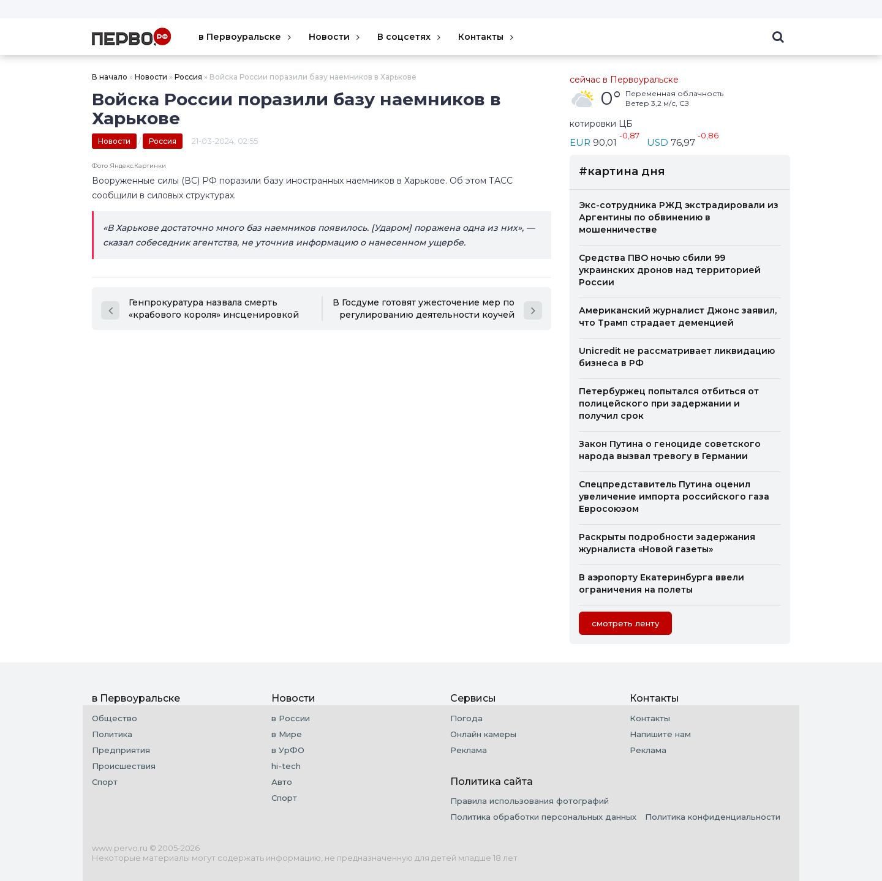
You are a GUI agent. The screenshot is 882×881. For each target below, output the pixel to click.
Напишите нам (660, 734)
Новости (335, 36)
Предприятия (121, 750)
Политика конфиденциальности (712, 817)
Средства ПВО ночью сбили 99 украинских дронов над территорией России (670, 270)
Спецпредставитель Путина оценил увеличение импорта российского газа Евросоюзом (674, 496)
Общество (114, 718)
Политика (112, 734)
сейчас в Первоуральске (624, 79)
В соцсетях (410, 36)
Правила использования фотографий (529, 801)
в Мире (286, 734)
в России (290, 718)
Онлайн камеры (483, 734)
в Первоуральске (245, 36)
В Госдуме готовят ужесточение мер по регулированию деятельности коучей (437, 308)
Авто (281, 782)
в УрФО (287, 750)
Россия (188, 76)
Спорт (105, 782)
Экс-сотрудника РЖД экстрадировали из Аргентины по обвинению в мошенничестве (678, 217)
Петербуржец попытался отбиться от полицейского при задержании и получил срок (669, 403)
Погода (466, 718)
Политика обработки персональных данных (543, 817)
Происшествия (124, 766)
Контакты (487, 36)
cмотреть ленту (625, 623)
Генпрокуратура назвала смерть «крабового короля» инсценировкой (200, 308)
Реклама (468, 750)
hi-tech (286, 766)
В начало (109, 76)
